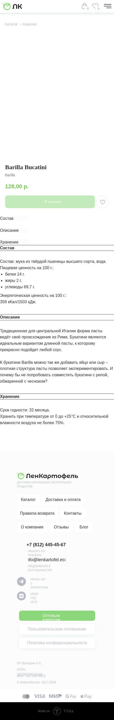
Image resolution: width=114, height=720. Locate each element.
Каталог (11, 24)
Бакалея (30, 24)
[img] (95, 6)
